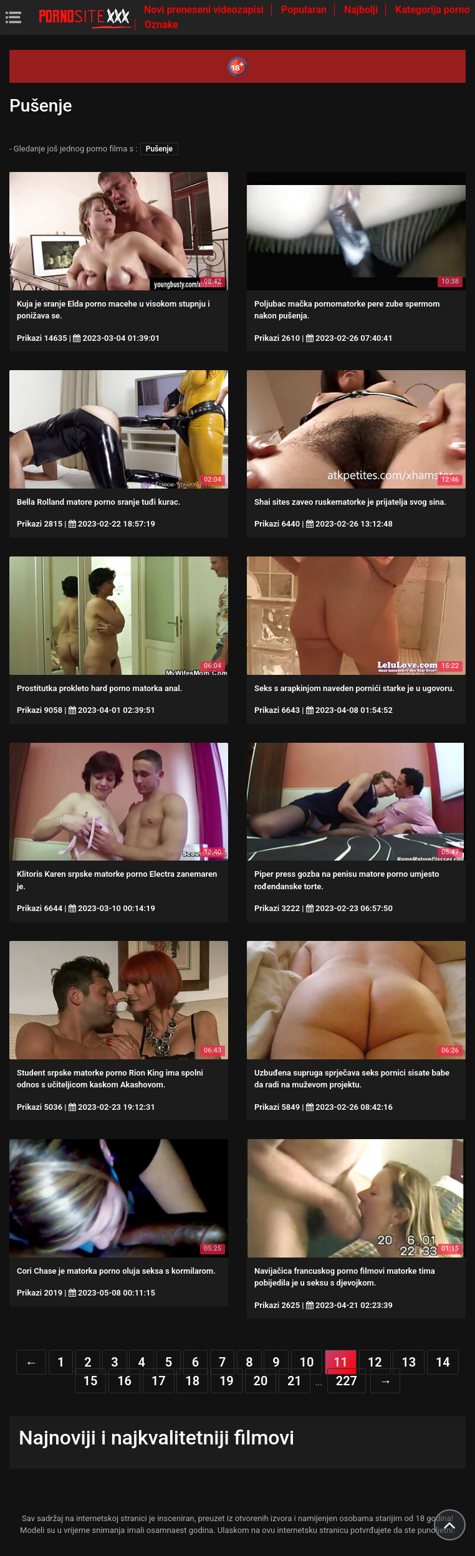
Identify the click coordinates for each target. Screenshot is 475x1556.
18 (192, 1380)
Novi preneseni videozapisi (205, 10)
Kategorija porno (432, 10)
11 (340, 1362)
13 (408, 1362)
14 (443, 1362)
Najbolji (362, 10)
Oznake (161, 25)
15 (91, 1380)
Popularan (305, 10)
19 (226, 1380)
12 (375, 1362)
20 (261, 1380)
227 (346, 1380)
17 (158, 1380)
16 (124, 1380)
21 (294, 1380)
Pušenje (159, 149)
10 (307, 1362)
